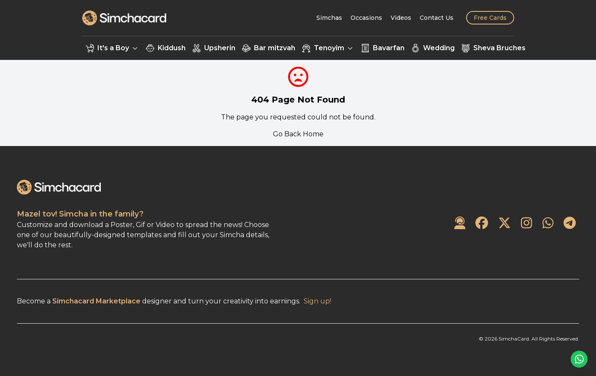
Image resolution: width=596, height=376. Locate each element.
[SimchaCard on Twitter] (504, 223)
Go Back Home (298, 134)
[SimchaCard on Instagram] (526, 223)
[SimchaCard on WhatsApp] (548, 223)
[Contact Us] (436, 17)
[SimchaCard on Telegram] (569, 223)
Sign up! (317, 301)
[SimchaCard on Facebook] (481, 223)
